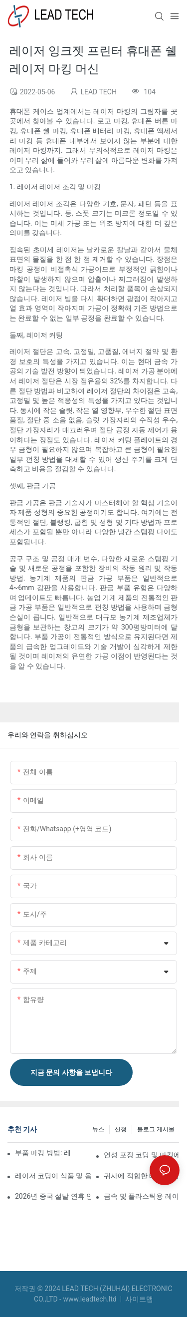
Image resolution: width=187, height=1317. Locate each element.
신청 (121, 1129)
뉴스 (98, 1129)
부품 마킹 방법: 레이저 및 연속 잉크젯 (42, 1153)
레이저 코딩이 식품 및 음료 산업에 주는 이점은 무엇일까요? (53, 1176)
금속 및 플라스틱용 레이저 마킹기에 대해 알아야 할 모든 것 (142, 1196)
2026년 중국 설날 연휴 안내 (53, 1196)
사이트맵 (138, 1299)
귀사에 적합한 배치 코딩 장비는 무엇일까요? (142, 1176)
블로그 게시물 (156, 1129)
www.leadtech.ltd (90, 1299)
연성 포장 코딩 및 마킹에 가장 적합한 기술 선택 (142, 1155)
